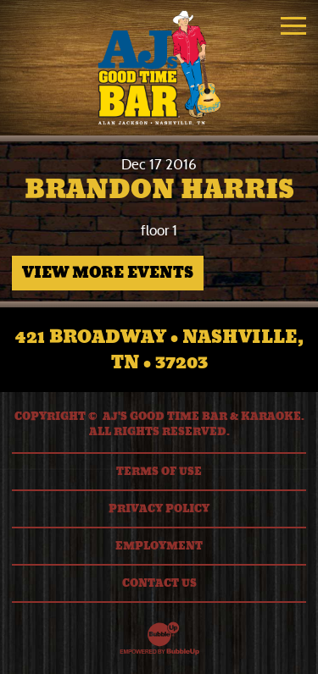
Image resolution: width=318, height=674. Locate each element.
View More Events (107, 273)
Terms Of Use (159, 471)
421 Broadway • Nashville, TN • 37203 (159, 349)
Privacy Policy (159, 508)
